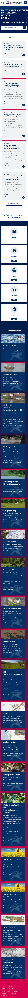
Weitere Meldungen (14, 203)
